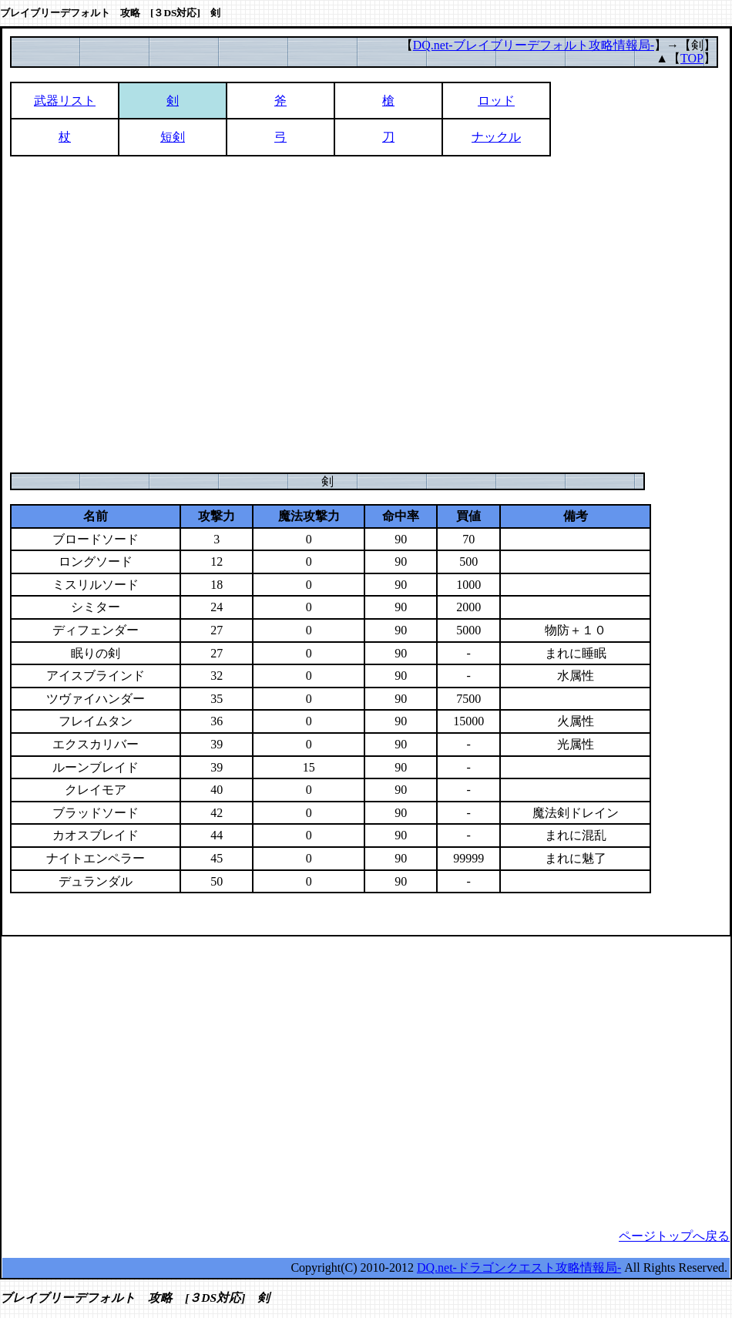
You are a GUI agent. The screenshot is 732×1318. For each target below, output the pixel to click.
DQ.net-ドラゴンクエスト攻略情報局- (519, 1267)
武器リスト (65, 100)
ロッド (496, 100)
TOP (691, 58)
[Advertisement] (144, 314)
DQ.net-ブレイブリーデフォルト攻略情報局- (533, 45)
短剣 (172, 136)
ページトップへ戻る (674, 1235)
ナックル (496, 136)
